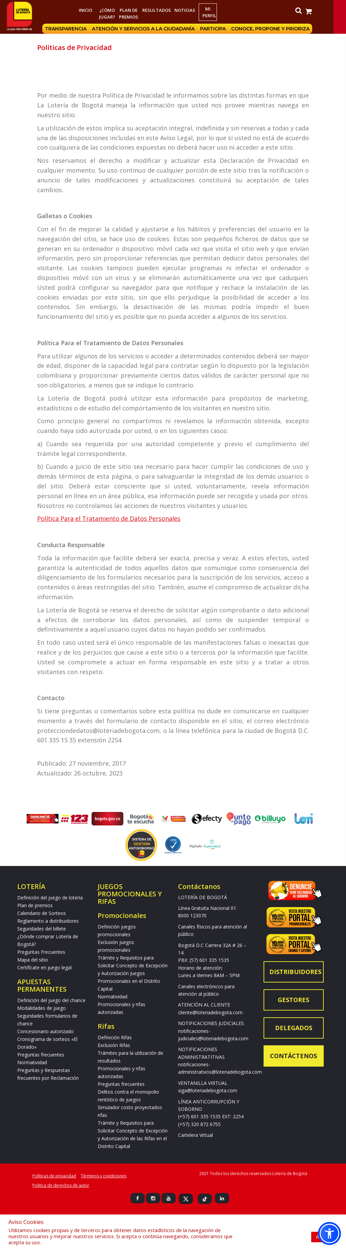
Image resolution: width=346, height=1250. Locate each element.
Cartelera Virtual (195, 1135)
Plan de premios (134, 13)
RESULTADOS (162, 10)
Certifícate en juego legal (44, 967)
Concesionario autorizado (45, 1031)
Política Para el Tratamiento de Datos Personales (108, 518)
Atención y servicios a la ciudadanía (155, 29)
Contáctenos (293, 1056)
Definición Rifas (115, 1037)
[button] (329, 1233)
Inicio (91, 10)
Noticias (190, 10)
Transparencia (77, 29)
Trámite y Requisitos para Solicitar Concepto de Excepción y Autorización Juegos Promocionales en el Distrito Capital (133, 973)
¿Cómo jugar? (113, 13)
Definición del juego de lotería (50, 897)
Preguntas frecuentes (40, 1054)
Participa (225, 29)
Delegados (293, 1028)
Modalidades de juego (41, 1008)
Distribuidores (295, 972)
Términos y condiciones (103, 1176)
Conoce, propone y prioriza (282, 29)
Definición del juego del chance (51, 1000)
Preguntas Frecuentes (41, 952)
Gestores (293, 1000)
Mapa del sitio (32, 959)
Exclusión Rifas (114, 1045)
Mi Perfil (215, 12)
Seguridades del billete (41, 928)
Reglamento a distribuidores (48, 921)
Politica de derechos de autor (60, 1185)
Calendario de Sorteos (41, 913)
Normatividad (32, 1062)
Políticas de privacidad (54, 1176)
